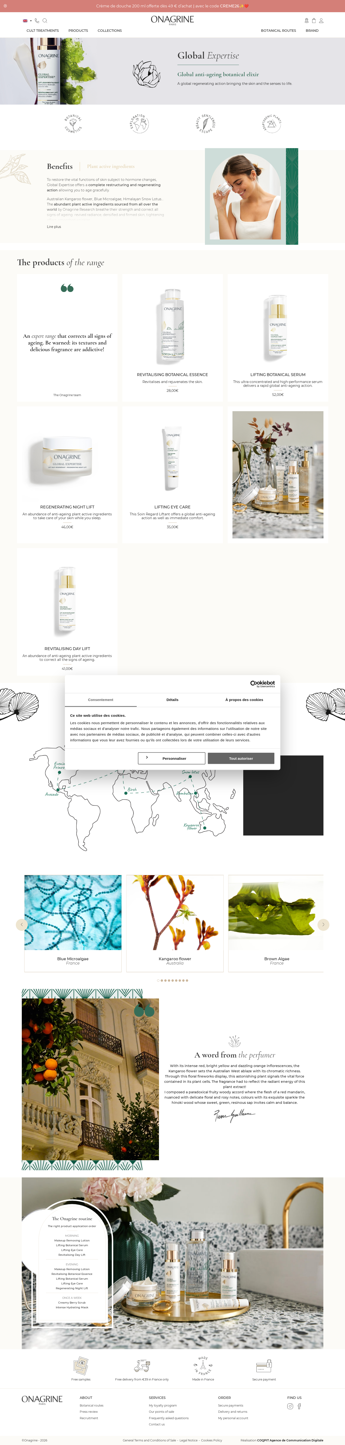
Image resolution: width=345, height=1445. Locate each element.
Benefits (60, 166)
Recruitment (89, 1418)
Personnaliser (165, 758)
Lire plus (54, 227)
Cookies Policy (211, 1440)
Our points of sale (161, 1411)
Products (78, 30)
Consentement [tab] (100, 700)
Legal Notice (189, 1440)
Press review (89, 1411)
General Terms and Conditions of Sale (149, 1440)
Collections (110, 30)
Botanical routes (278, 30)
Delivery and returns (232, 1411)
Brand (312, 30)
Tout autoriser (241, 758)
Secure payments (230, 1405)
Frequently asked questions (169, 1418)
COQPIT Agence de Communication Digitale (290, 1440)
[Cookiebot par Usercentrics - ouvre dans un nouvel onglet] (254, 684)
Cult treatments (43, 30)
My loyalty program (163, 1405)
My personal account (233, 1418)
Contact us (157, 1424)
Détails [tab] (173, 700)
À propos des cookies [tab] (244, 700)
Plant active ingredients (111, 166)
